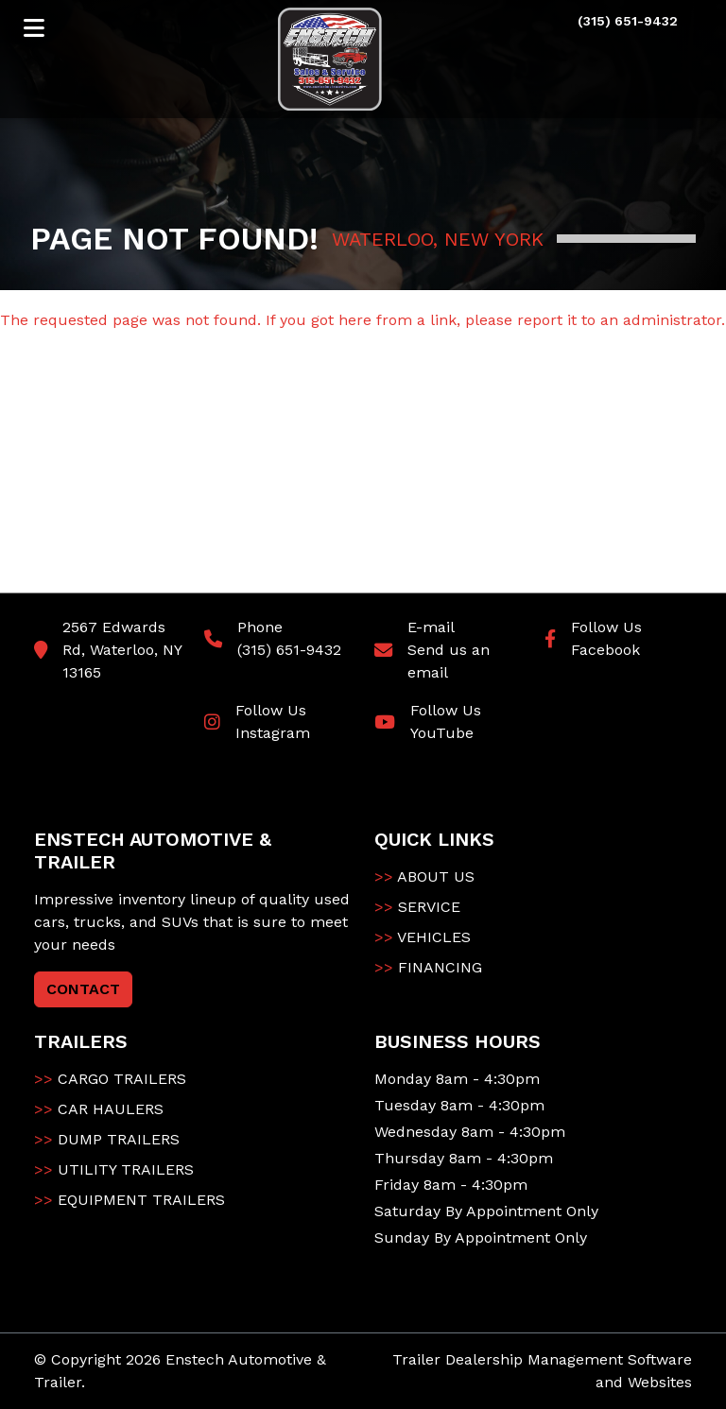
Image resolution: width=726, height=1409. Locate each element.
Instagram (272, 733)
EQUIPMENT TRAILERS (129, 1200)
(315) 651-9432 (289, 650)
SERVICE (417, 907)
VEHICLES (422, 937)
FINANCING (428, 967)
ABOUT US (424, 876)
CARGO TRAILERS (110, 1079)
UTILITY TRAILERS (114, 1169)
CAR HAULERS (99, 1109)
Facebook (605, 650)
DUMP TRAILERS (107, 1139)
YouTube (442, 733)
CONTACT (83, 989)
